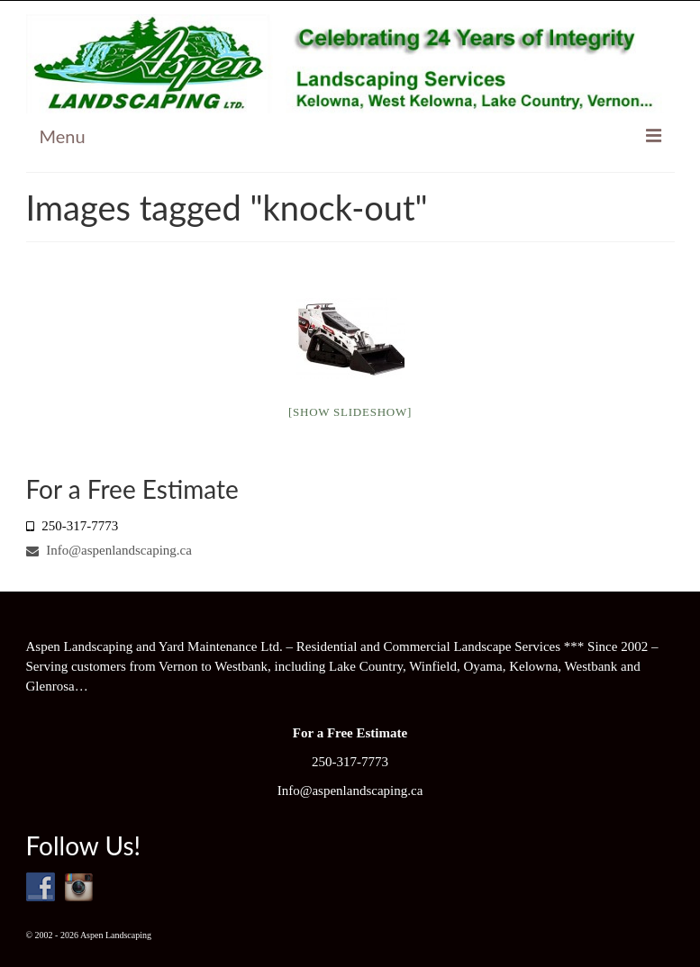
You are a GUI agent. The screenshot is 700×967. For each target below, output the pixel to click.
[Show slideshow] (350, 412)
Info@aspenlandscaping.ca (109, 550)
